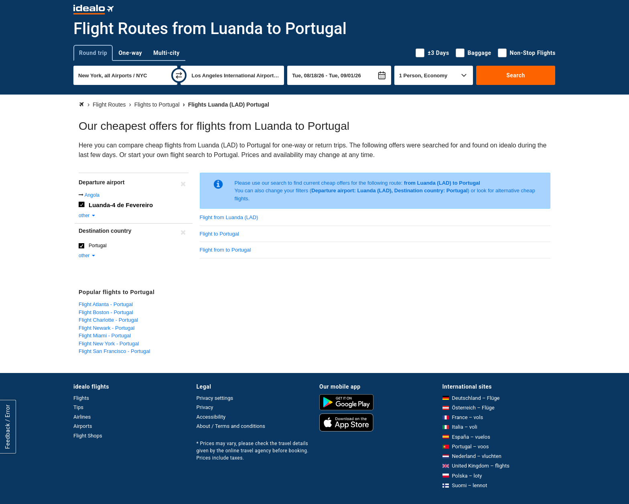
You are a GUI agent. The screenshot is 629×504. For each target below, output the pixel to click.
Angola (92, 195)
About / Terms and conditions (231, 426)
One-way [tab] (130, 53)
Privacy (205, 407)
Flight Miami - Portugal (105, 336)
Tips (78, 407)
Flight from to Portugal (225, 250)
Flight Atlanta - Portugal (106, 304)
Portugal (98, 245)
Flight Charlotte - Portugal (108, 320)
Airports (82, 426)
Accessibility (211, 417)
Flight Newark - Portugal (106, 328)
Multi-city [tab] (166, 53)
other (87, 215)
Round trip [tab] (93, 53)
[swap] (179, 75)
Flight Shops (87, 436)
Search (515, 75)
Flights (81, 398)
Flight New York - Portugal (109, 344)
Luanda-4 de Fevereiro (121, 205)
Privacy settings (215, 398)
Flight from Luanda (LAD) (229, 217)
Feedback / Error (7, 427)
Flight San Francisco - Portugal (114, 351)
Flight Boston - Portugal (106, 312)
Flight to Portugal (219, 234)
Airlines (82, 417)
